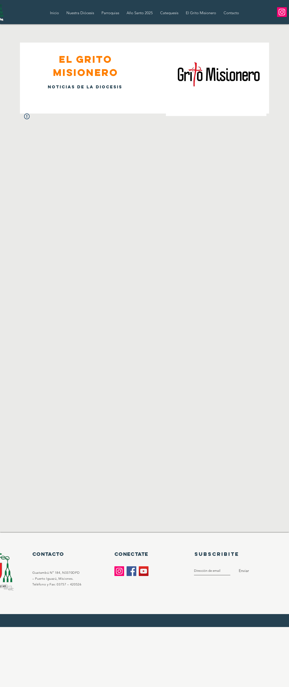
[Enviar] (244, 570)
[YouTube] (143, 571)
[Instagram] (282, 12)
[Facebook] (131, 571)
